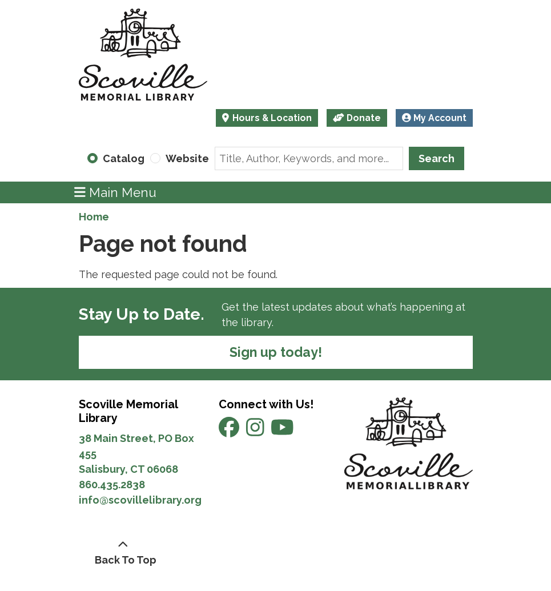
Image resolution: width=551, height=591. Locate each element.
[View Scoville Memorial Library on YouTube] (282, 431)
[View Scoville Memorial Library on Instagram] (256, 431)
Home (94, 217)
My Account (434, 117)
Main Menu (115, 192)
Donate (357, 117)
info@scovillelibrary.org (140, 500)
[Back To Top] (123, 552)
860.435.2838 (112, 485)
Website (187, 158)
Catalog (123, 158)
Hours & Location (271, 117)
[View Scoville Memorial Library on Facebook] (230, 431)
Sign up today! (276, 352)
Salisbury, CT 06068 (129, 469)
